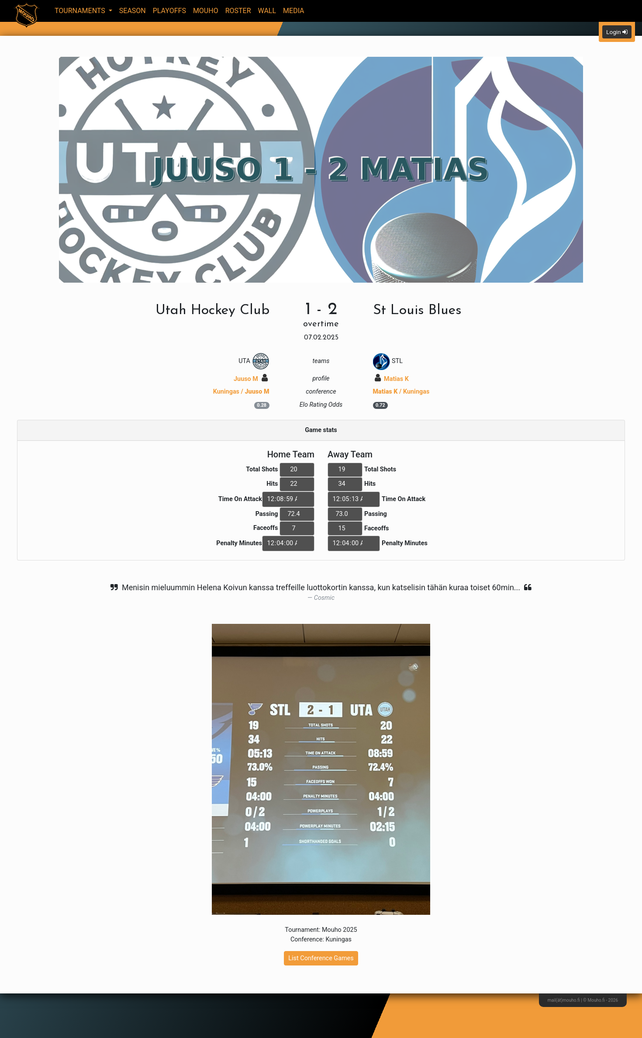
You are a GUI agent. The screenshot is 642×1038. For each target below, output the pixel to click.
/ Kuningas (401, 391)
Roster (238, 11)
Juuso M (250, 379)
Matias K (392, 379)
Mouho (205, 11)
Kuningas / (241, 391)
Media (293, 11)
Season (132, 11)
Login (617, 31)
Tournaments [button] (81, 11)
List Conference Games (320, 958)
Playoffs (169, 11)
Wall (267, 11)
